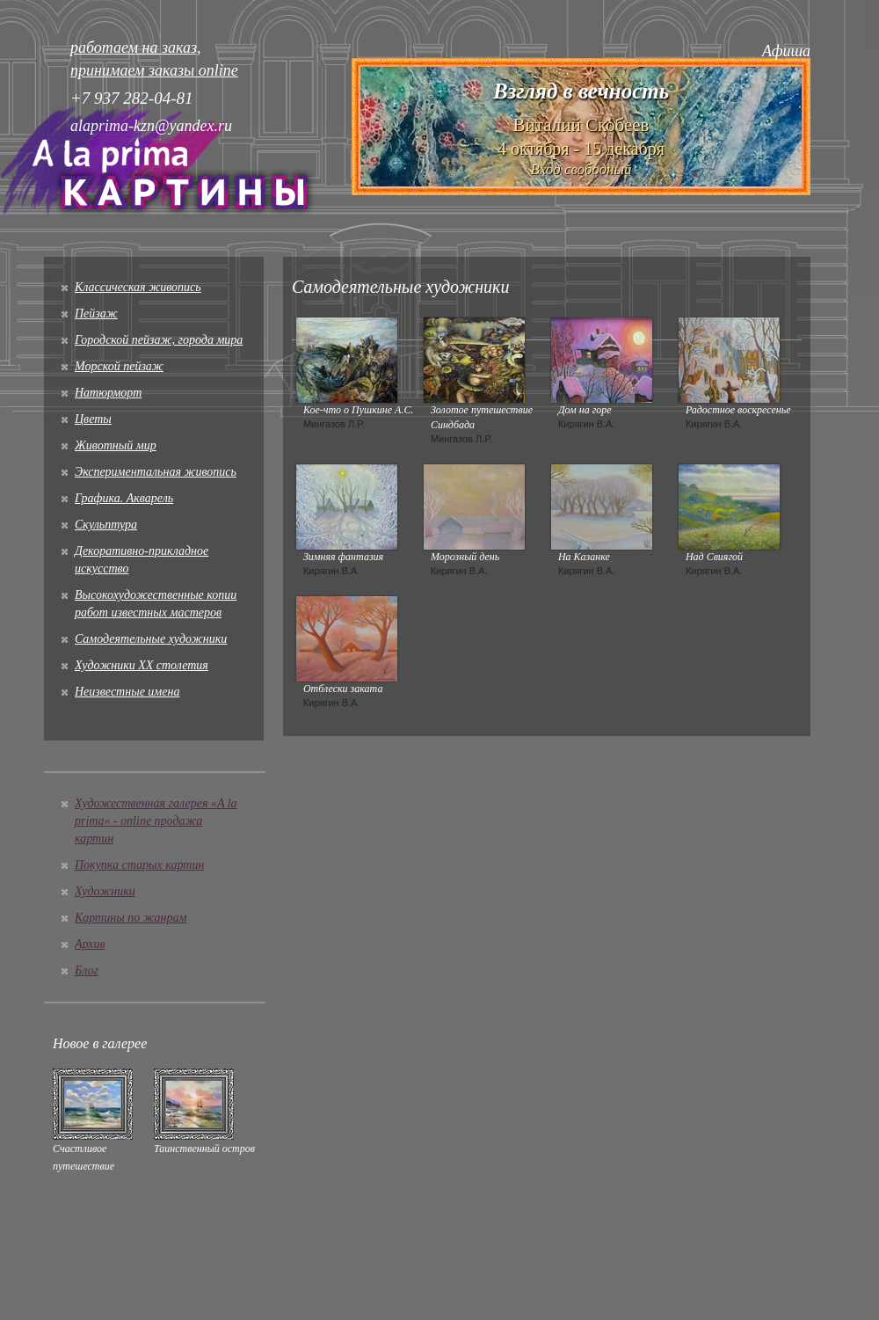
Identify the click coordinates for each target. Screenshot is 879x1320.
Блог (86, 970)
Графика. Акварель (124, 498)
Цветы (93, 419)
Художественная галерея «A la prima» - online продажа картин (156, 821)
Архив (90, 944)
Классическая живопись (138, 287)
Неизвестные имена (127, 691)
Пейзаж (96, 313)
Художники (105, 891)
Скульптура (106, 524)
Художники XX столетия (141, 665)
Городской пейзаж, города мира (159, 339)
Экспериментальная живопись (155, 471)
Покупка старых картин (139, 864)
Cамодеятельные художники (151, 638)
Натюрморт (108, 392)
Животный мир (115, 445)
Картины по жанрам (130, 917)
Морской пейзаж (119, 366)
